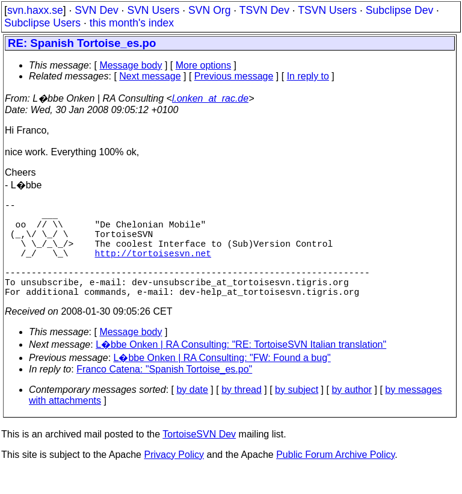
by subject (296, 414)
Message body (130, 65)
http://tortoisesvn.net (153, 267)
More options (204, 65)
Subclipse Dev (399, 10)
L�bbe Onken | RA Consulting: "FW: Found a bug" (222, 382)
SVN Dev (96, 10)
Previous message (234, 76)
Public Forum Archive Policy (335, 479)
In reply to (308, 76)
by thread (241, 414)
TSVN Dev (264, 10)
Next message (149, 76)
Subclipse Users (42, 23)
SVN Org (209, 10)
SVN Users (153, 10)
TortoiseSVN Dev (199, 458)
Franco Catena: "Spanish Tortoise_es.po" (164, 393)
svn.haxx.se (35, 10)
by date (192, 414)
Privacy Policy (174, 479)
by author (351, 414)
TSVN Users (327, 10)
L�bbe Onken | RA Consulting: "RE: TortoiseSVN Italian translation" (241, 368)
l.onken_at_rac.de (210, 98)
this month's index (132, 23)
